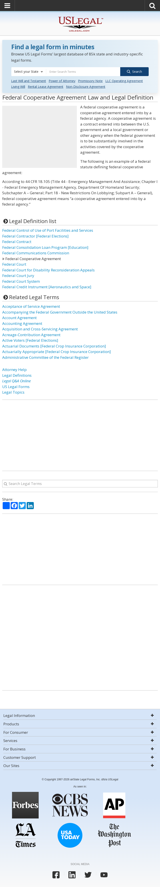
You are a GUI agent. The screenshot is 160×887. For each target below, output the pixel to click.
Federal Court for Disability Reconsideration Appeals (48, 269)
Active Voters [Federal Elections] (30, 340)
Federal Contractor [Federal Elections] (35, 235)
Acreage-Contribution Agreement (31, 334)
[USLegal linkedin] (72, 874)
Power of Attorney (62, 81)
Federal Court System (21, 281)
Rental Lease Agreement (45, 86)
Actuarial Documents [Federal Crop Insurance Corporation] (54, 345)
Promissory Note (90, 81)
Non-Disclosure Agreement (85, 86)
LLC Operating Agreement (124, 81)
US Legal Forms (16, 386)
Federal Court (14, 264)
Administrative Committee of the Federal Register (45, 357)
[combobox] (28, 71)
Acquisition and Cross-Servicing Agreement (40, 329)
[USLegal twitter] (88, 874)
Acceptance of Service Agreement (31, 306)
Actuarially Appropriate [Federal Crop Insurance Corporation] (56, 351)
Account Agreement (19, 317)
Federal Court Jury (18, 275)
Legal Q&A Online (16, 380)
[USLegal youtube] (104, 874)
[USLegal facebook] (56, 874)
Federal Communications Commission (35, 252)
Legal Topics (13, 392)
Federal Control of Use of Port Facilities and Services (47, 230)
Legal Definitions (17, 375)
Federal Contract (16, 241)
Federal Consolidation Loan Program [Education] (45, 247)
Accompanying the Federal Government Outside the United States (59, 311)
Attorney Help (14, 369)
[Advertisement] (39, 137)
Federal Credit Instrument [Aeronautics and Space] (46, 286)
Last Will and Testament (28, 81)
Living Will (18, 86)
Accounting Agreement (22, 323)
